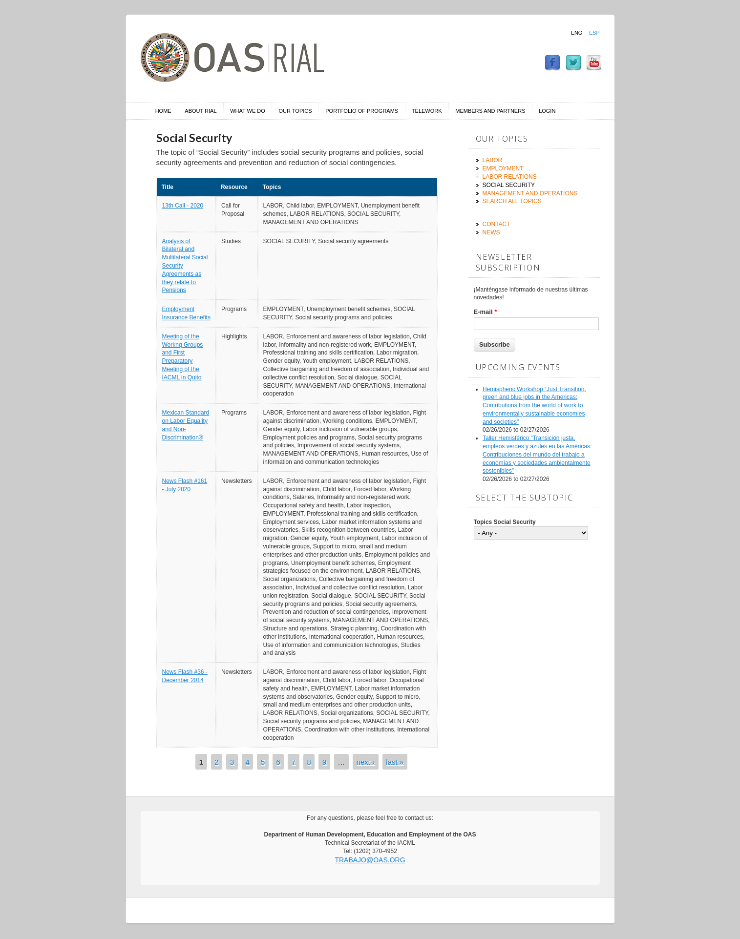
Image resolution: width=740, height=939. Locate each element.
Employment (503, 168)
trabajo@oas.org (370, 860)
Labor (493, 160)
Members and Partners (490, 111)
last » (394, 761)
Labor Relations (510, 176)
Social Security (509, 185)
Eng (576, 33)
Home (163, 111)
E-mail (485, 311)
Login (547, 111)
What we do (247, 111)
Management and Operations (530, 193)
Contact (496, 224)
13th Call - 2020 (183, 205)
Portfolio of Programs (361, 111)
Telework (427, 111)
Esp (594, 33)
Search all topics (512, 201)
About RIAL (200, 111)
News (491, 232)
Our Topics (295, 111)
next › (366, 761)
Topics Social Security (505, 522)
